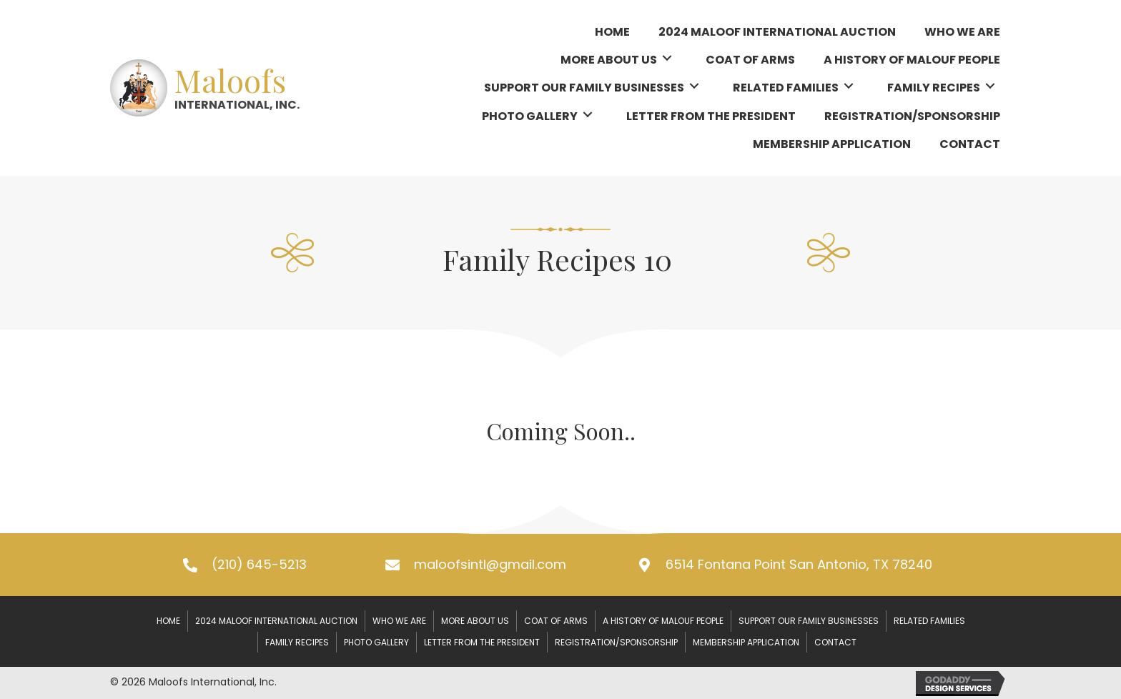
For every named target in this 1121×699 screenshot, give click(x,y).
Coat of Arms (556, 621)
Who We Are (399, 621)
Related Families (929, 621)
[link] (612, 30)
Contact (835, 642)
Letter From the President (482, 642)
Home (168, 621)
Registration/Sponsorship (616, 642)
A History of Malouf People (663, 621)
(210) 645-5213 (259, 564)
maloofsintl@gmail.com (490, 564)
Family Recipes (297, 642)
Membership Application (746, 642)
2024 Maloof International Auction (276, 621)
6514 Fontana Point (799, 564)
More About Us (475, 621)
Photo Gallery (376, 642)
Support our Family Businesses (809, 621)
